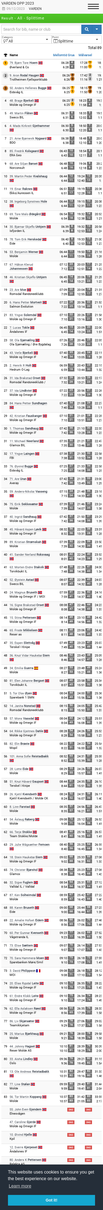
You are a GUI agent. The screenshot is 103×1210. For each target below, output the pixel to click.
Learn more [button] (20, 1186)
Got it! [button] (51, 1200)
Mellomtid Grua (63, 55)
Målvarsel (85, 55)
